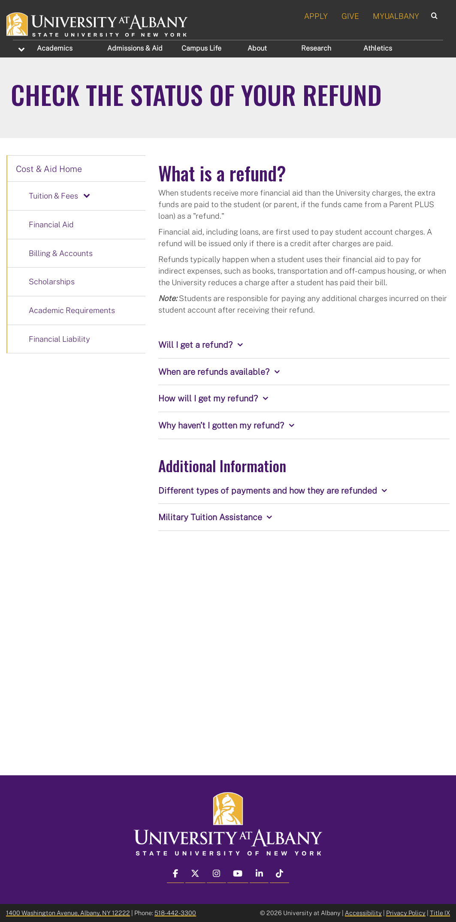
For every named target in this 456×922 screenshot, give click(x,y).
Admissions (135, 48)
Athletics (377, 48)
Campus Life (201, 48)
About (257, 48)
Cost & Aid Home (49, 168)
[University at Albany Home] (97, 23)
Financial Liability (59, 338)
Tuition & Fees (53, 195)
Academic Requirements (72, 310)
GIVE (350, 16)
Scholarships (52, 281)
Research (316, 48)
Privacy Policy (406, 912)
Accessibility (363, 912)
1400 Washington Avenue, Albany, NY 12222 (68, 912)
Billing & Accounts (61, 253)
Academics (54, 48)
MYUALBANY (396, 16)
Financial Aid (51, 224)
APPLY (316, 16)
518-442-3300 (175, 912)
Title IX (440, 912)
